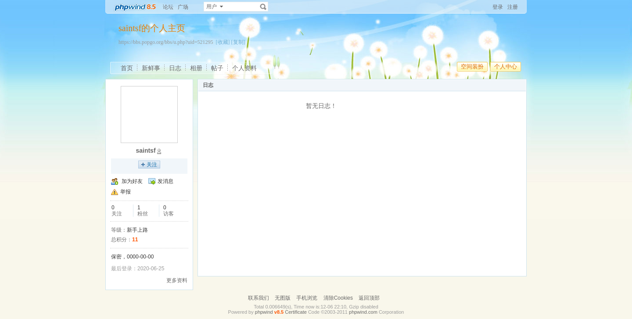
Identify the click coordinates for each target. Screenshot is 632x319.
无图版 (283, 298)
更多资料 (176, 280)
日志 (175, 68)
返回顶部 (369, 298)
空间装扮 (472, 66)
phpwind (264, 312)
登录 (497, 7)
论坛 (168, 7)
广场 (183, 7)
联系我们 (258, 298)
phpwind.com (363, 312)
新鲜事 (151, 68)
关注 (152, 164)
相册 (196, 68)
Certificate (296, 312)
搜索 (263, 7)
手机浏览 (306, 298)
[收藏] (223, 42)
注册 (512, 7)
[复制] (238, 42)
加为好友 (132, 181)
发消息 (165, 181)
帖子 (217, 68)
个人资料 (244, 68)
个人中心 (505, 66)
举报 (125, 192)
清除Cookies (338, 298)
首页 (127, 68)
